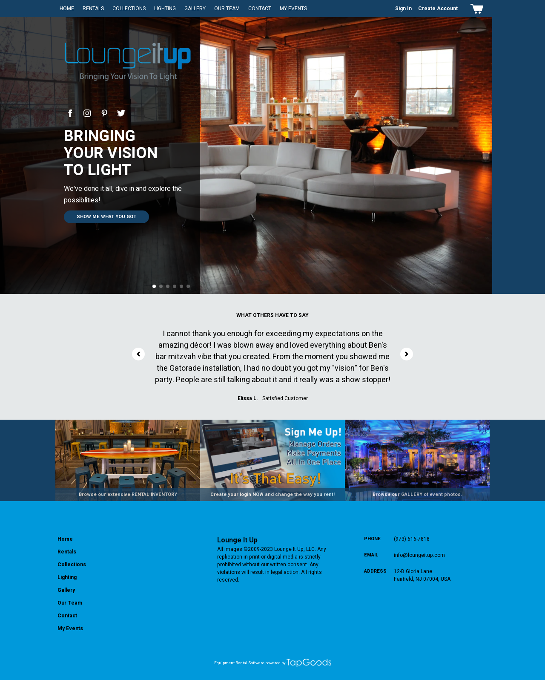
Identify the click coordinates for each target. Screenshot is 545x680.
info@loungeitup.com (419, 555)
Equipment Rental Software (239, 663)
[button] (154, 286)
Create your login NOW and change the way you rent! (272, 494)
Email (371, 555)
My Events (293, 8)
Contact (259, 8)
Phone (372, 538)
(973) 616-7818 (412, 539)
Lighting (165, 8)
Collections (129, 8)
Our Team (227, 8)
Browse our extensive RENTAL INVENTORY (128, 494)
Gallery (195, 8)
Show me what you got (106, 216)
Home (67, 8)
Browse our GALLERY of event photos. (417, 494)
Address (375, 571)
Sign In (403, 8)
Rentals (93, 8)
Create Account (438, 8)
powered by (275, 663)
